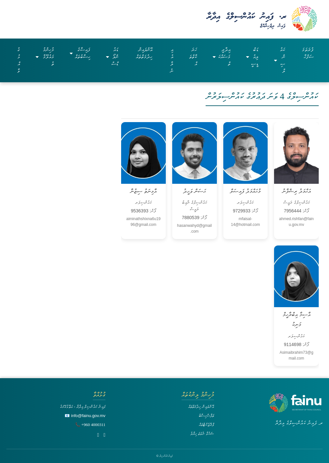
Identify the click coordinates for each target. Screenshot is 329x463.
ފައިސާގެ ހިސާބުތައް (80, 53)
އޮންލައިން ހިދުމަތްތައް (144, 53)
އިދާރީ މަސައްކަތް (221, 57)
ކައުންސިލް (279, 60)
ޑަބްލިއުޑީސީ (252, 57)
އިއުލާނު (171, 60)
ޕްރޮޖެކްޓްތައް (206, 424)
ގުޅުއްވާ (18, 60)
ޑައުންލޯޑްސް (112, 57)
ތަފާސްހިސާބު (206, 415)
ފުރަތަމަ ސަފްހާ (308, 53)
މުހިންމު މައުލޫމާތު (45, 57)
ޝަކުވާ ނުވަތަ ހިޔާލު (202, 433)
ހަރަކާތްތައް (193, 57)
